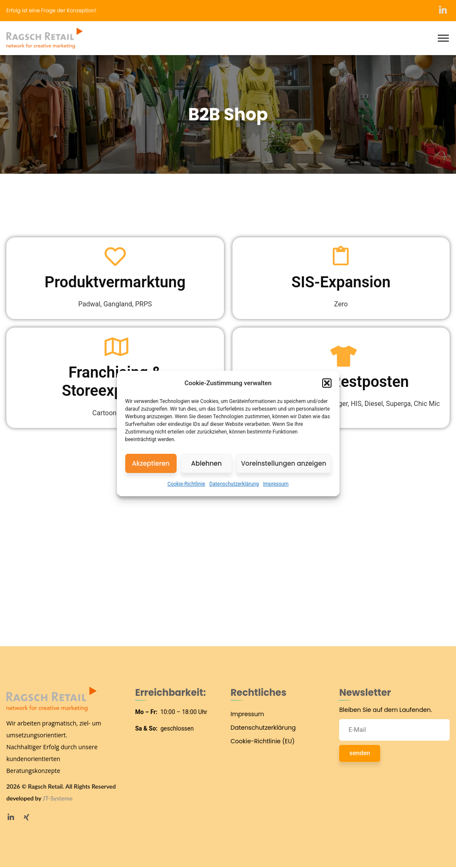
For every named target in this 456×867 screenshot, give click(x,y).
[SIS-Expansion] (340, 256)
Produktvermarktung (114, 282)
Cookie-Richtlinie (186, 484)
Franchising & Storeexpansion (115, 382)
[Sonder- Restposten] (340, 356)
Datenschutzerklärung (234, 484)
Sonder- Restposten (341, 382)
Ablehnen (206, 463)
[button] (327, 383)
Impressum (275, 484)
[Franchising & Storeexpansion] (115, 346)
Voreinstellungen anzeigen (283, 463)
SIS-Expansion (340, 282)
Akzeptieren (151, 463)
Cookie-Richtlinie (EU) (263, 741)
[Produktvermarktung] (115, 256)
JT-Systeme (58, 798)
